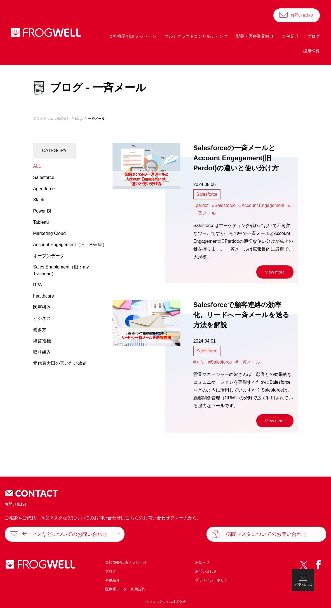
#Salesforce (224, 205)
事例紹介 (290, 36)
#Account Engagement (262, 205)
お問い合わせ (302, 15)
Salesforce (206, 194)
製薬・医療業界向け (255, 36)
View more (275, 272)
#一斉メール (247, 362)
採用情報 (311, 51)
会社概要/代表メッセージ (132, 36)
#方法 (199, 362)
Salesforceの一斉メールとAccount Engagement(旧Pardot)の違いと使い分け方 (236, 158)
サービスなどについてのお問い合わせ (64, 534)
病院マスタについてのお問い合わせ (266, 534)
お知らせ (202, 562)
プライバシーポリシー (213, 580)
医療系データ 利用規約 (125, 589)
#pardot (200, 205)
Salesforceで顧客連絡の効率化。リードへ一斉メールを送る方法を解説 (241, 315)
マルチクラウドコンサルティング (196, 36)
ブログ (313, 36)
